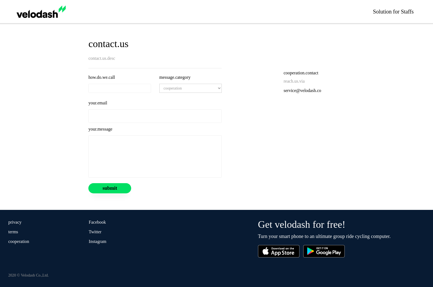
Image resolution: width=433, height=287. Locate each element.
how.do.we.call (101, 77)
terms (13, 231)
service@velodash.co (302, 90)
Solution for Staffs (393, 12)
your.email (97, 103)
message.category (175, 77)
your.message (100, 129)
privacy (15, 222)
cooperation (18, 241)
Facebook (97, 222)
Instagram (97, 241)
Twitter (95, 231)
